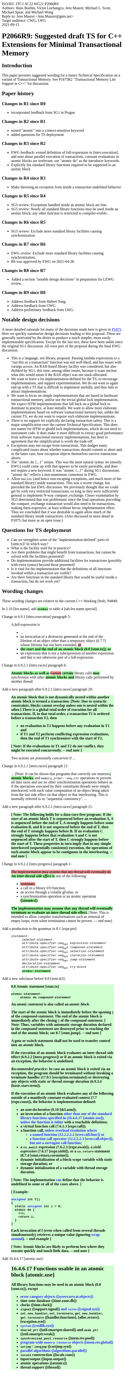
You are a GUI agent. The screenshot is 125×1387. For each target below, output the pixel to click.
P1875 (116, 329)
